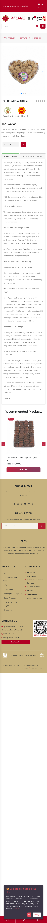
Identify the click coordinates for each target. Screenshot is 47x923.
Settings (37, 915)
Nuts (5, 573)
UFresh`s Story (33, 587)
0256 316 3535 (8, 634)
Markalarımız (32, 594)
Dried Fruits (22, 38)
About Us (31, 572)
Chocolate (8, 610)
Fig (30, 38)
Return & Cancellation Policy (11, 665)
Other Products (10, 598)
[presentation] (3, 444)
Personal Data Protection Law (30, 665)
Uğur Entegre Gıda (34, 598)
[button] (42, 70)
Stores (30, 591)
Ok (29, 915)
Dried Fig (37, 38)
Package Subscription (13, 594)
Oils (5, 585)
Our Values (31, 576)
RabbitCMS (39, 668)
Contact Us (15, 642)
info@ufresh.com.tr (11, 638)
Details (16, 909)
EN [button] (40, 5)
